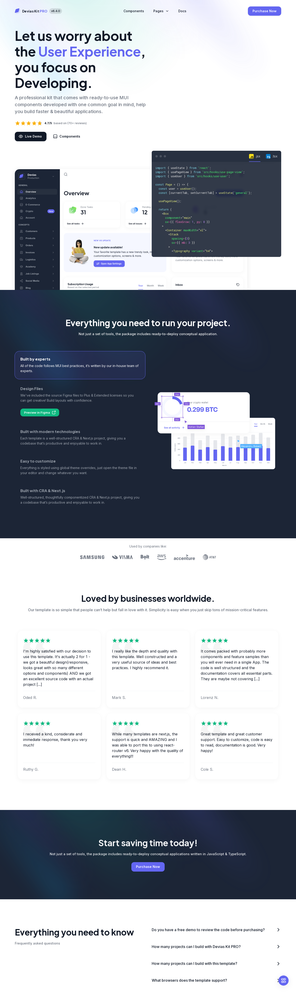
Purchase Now (264, 11)
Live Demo (30, 136)
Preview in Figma (39, 413)
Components (67, 136)
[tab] (254, 156)
